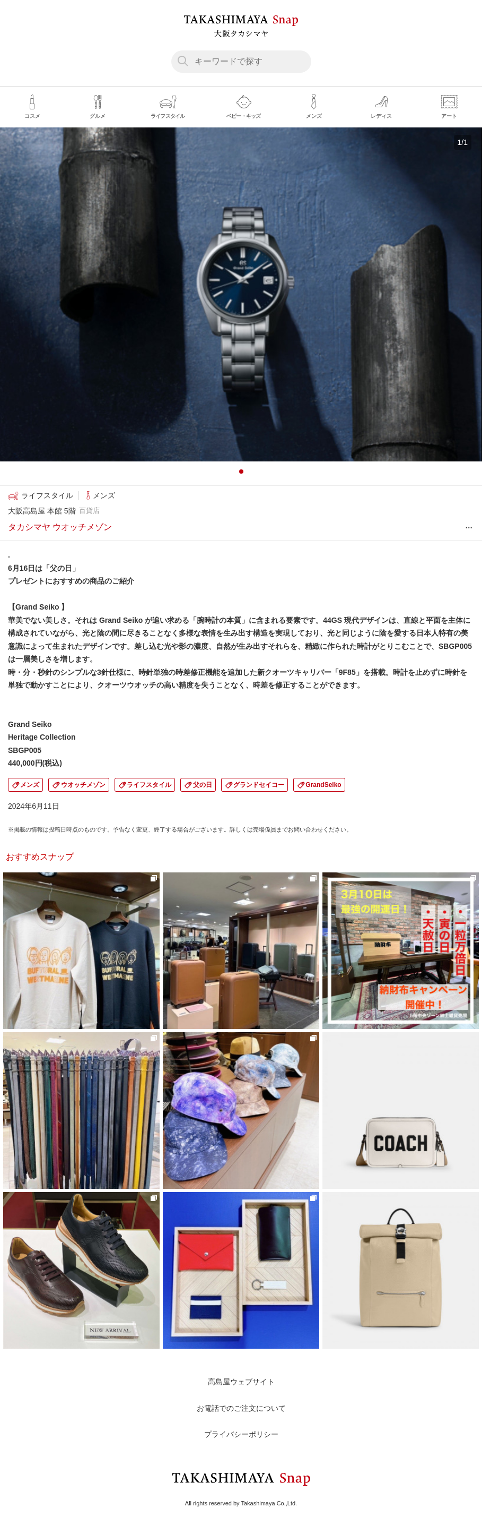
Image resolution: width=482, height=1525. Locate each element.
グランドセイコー (258, 785)
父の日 (202, 785)
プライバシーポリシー (241, 1434)
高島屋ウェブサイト (241, 1381)
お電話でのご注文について (241, 1408)
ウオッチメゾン (83, 785)
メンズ (29, 785)
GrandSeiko (323, 785)
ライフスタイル (149, 785)
